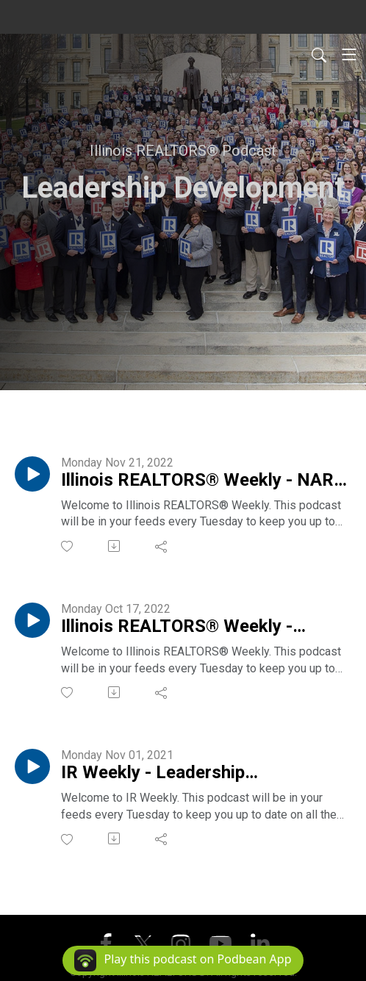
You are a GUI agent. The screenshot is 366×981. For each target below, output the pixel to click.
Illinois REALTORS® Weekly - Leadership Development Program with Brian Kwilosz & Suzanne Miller (203, 627)
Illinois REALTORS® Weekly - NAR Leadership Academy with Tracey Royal (197, 481)
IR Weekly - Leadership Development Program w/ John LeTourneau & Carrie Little (185, 773)
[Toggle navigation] (349, 54)
